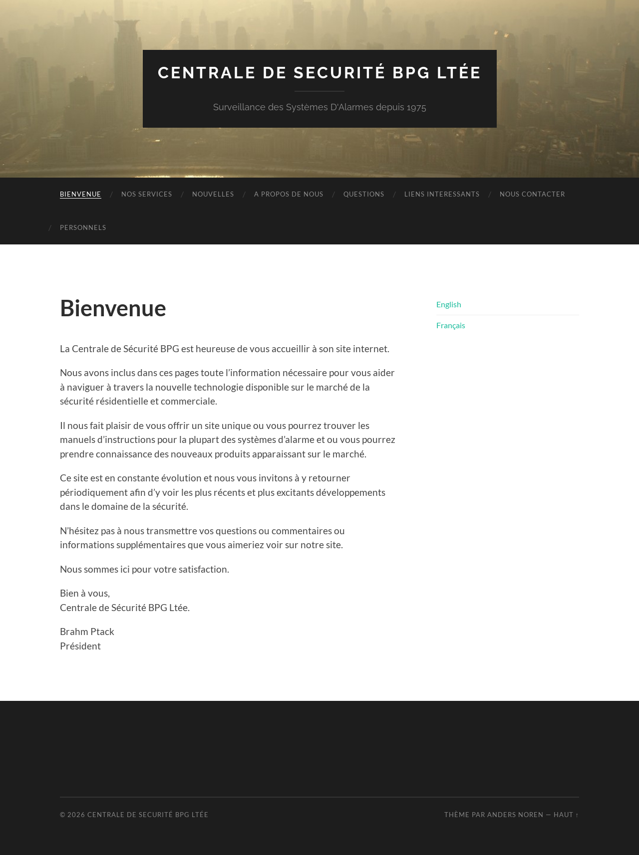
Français (450, 325)
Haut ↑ (566, 815)
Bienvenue (80, 194)
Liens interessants (442, 194)
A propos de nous (288, 194)
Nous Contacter (532, 194)
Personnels (83, 227)
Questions (363, 194)
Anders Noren (515, 815)
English (448, 304)
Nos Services (146, 194)
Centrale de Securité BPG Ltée (320, 72)
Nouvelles (213, 194)
